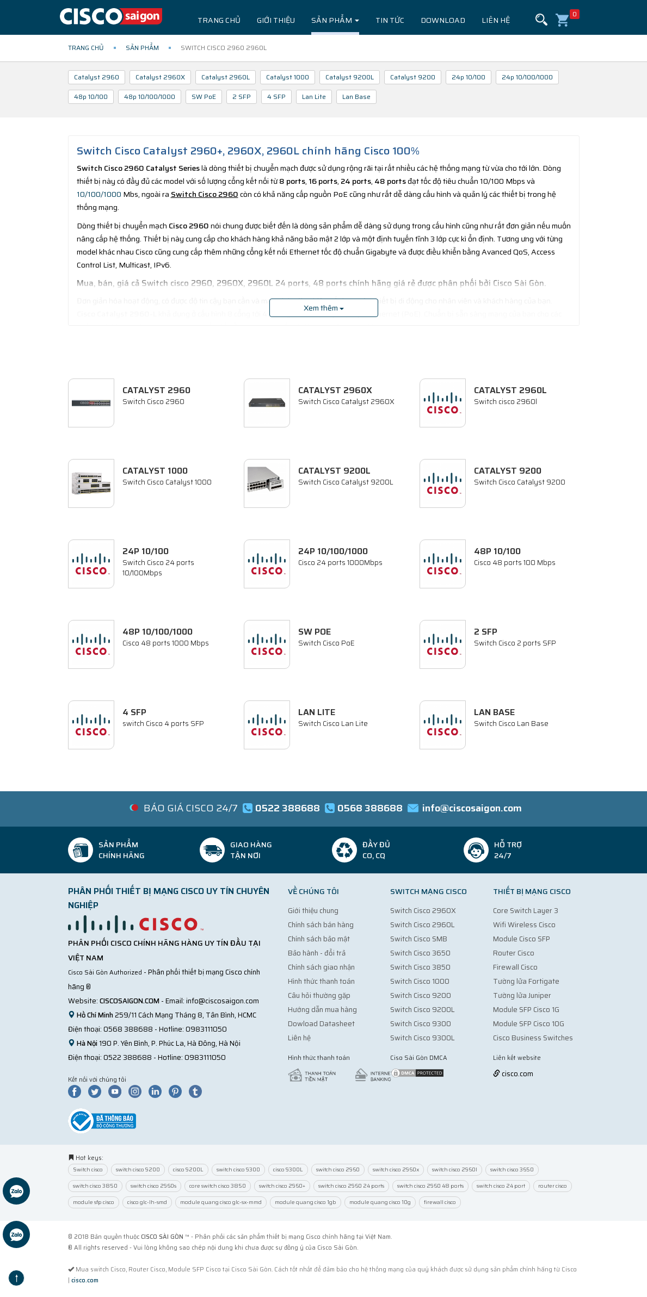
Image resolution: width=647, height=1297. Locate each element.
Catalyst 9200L (349, 77)
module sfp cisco (93, 1202)
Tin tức (389, 20)
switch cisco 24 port (501, 1186)
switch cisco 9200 (138, 1169)
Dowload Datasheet (321, 1023)
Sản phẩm (335, 20)
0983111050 (206, 1029)
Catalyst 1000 (287, 77)
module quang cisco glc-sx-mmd (221, 1202)
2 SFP (241, 96)
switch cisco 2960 (338, 1169)
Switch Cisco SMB (418, 939)
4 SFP (276, 96)
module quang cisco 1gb (305, 1202)
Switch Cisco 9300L (422, 1038)
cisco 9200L (188, 1169)
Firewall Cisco (515, 967)
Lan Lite (314, 96)
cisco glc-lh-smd (147, 1202)
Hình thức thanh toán (321, 981)
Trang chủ (219, 20)
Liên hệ (496, 20)
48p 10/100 (91, 96)
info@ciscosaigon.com (222, 1001)
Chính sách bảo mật (319, 939)
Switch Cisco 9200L (422, 1009)
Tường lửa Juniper (522, 995)
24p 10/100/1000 (527, 77)
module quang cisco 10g (380, 1202)
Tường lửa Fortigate (526, 981)
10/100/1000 (99, 194)
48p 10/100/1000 (149, 96)
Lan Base (356, 96)
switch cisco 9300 (238, 1169)
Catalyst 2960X (160, 77)
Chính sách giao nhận (321, 967)
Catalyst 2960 (96, 77)
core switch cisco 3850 (217, 1186)
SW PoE (204, 96)
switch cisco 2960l (454, 1169)
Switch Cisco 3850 (420, 967)
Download (443, 20)
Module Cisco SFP (521, 939)
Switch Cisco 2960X (423, 910)
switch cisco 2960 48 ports (430, 1186)
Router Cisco (513, 953)
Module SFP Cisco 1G (526, 1009)
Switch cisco (88, 1169)
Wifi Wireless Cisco (524, 924)
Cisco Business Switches (533, 1038)
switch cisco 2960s (153, 1186)
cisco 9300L (288, 1169)
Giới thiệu (276, 20)
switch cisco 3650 (512, 1169)
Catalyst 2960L (225, 77)
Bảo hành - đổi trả (317, 953)
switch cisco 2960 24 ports (351, 1186)
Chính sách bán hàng (321, 924)
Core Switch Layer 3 (525, 910)
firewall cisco (440, 1202)
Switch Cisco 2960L (422, 924)
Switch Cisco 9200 (420, 995)
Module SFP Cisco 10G (528, 1023)
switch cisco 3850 (95, 1186)
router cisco (552, 1186)
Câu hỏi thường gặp (319, 995)
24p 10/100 (468, 77)
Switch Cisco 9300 (420, 1023)
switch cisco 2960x (396, 1169)
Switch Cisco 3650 (420, 953)
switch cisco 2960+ (282, 1186)
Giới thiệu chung (313, 910)
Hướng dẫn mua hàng (322, 1009)
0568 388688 (128, 1029)
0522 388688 (127, 1057)
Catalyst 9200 (412, 77)
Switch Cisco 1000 (419, 981)
